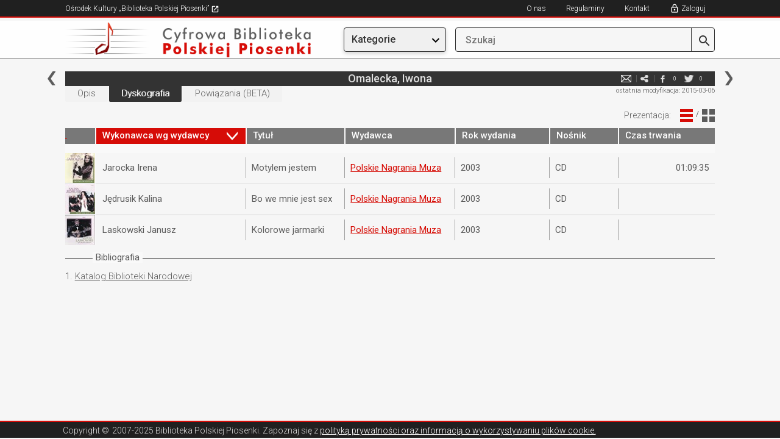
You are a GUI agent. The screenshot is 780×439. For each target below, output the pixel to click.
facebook (662, 78)
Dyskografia (145, 93)
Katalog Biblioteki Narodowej (133, 276)
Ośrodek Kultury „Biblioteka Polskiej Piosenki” (142, 8)
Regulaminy (585, 8)
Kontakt (637, 8)
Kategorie (373, 39)
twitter (688, 78)
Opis (86, 93)
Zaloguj (693, 8)
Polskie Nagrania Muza (395, 167)
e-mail (626, 78)
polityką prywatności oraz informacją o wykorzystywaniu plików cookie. (458, 430)
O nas (536, 8)
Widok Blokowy (708, 115)
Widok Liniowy (686, 115)
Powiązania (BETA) (232, 93)
